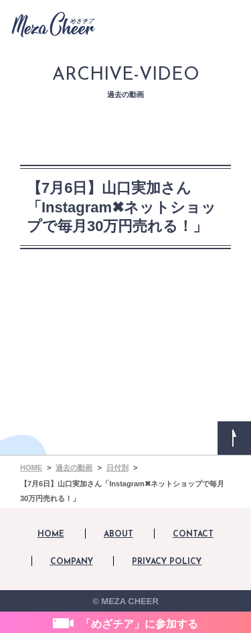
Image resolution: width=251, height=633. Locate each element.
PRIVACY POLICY (166, 562)
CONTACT (193, 535)
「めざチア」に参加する (139, 624)
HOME (50, 535)
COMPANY (71, 562)
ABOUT (118, 535)
